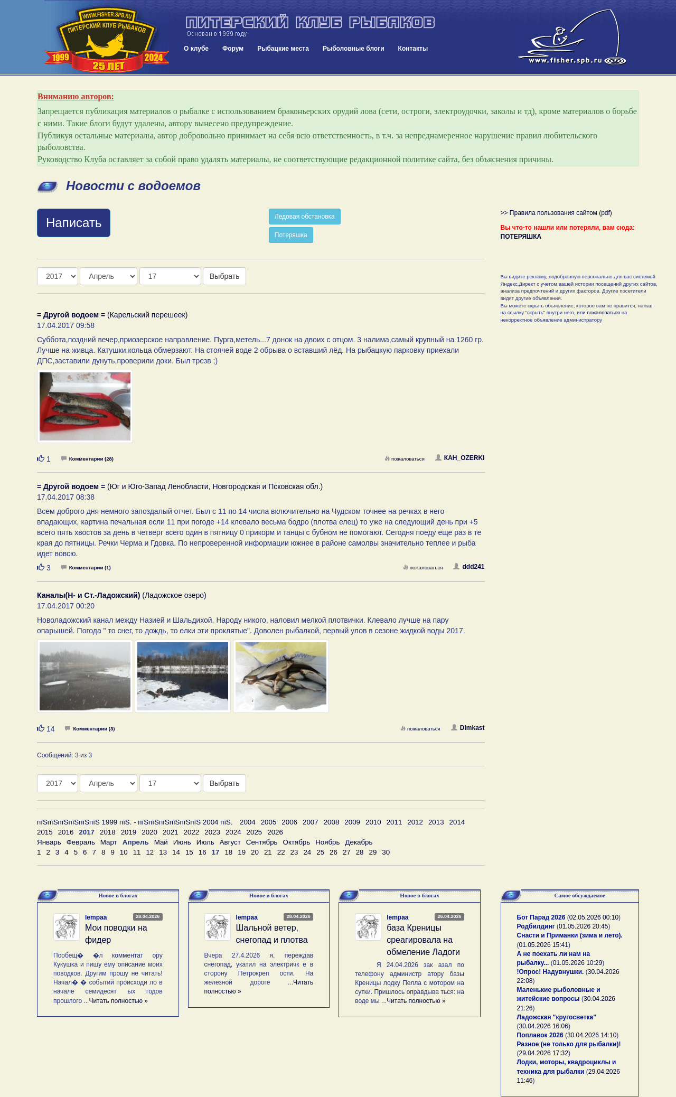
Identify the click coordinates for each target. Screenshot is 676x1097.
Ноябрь (327, 842)
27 (347, 852)
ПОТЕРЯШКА (521, 236)
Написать (73, 222)
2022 (192, 832)
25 (320, 852)
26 (333, 852)
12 (150, 852)
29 (373, 852)
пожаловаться (404, 459)
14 (176, 852)
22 (281, 852)
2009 (352, 822)
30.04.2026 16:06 (543, 1026)
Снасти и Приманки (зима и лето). (570, 935)
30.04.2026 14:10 (591, 1035)
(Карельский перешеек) (112, 315)
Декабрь (358, 842)
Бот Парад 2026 (541, 917)
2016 (66, 832)
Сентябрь (262, 842)
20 (255, 852)
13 (163, 852)
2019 (129, 832)
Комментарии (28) (87, 459)
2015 (45, 832)
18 (228, 852)
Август (230, 842)
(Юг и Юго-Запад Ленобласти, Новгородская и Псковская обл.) (180, 486)
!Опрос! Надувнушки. (550, 972)
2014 (457, 822)
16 (202, 852)
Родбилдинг (536, 926)
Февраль (81, 842)
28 (360, 852)
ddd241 (468, 566)
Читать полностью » (118, 1001)
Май (161, 842)
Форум (232, 48)
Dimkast (468, 728)
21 (268, 852)
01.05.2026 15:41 (543, 945)
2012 (415, 822)
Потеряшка (291, 235)
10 (124, 852)
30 (386, 852)
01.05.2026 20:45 (583, 926)
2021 (171, 832)
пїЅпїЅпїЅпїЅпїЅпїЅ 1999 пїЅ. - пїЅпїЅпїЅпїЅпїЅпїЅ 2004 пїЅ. (135, 822)
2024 (233, 832)
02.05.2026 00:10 (593, 917)
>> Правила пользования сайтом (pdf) (556, 213)
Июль (205, 842)
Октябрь (297, 842)
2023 (212, 832)
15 (189, 852)
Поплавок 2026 (540, 1035)
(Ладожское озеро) (121, 595)
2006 (289, 822)
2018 (108, 832)
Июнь (182, 842)
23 (294, 852)
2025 (254, 832)
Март (108, 842)
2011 (394, 822)
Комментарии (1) (86, 567)
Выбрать (224, 276)
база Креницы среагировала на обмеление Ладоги (423, 940)
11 (137, 852)
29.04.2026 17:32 (543, 1053)
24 (307, 852)
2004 (248, 822)
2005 (269, 822)
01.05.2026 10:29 (577, 963)
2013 (436, 822)
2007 (310, 822)
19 (242, 852)
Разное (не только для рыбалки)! (569, 1044)
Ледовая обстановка (305, 216)
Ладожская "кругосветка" (556, 1017)
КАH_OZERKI (460, 458)
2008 (332, 822)
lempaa (96, 917)
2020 (149, 832)
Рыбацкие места (283, 48)
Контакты (413, 48)
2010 (373, 822)
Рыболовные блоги (353, 48)
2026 (275, 832)
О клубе (196, 48)
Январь (49, 842)
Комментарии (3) (90, 729)
